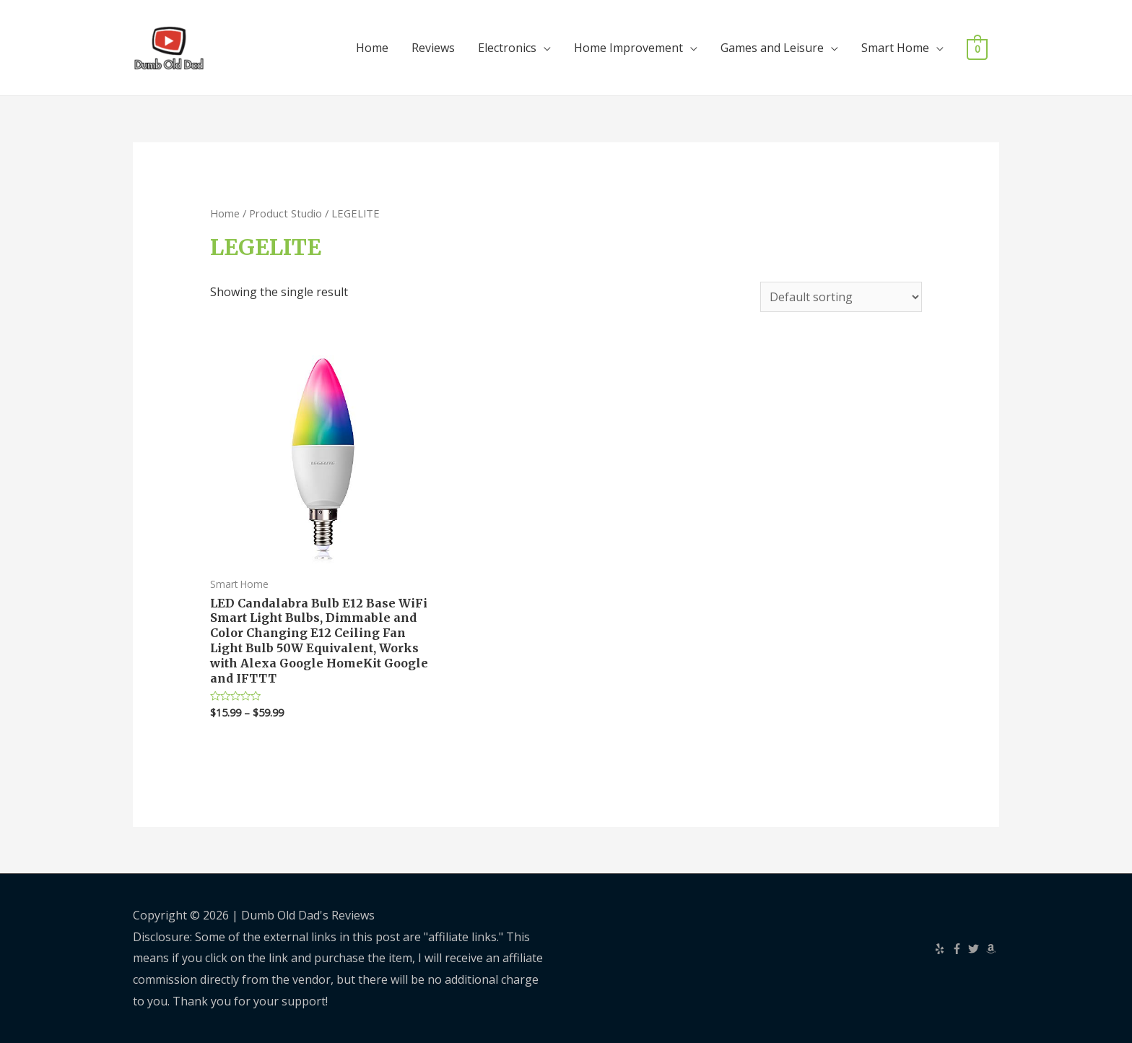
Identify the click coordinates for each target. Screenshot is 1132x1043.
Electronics (507, 48)
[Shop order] (841, 297)
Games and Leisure (772, 48)
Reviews (433, 48)
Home (372, 48)
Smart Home (895, 48)
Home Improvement (628, 48)
